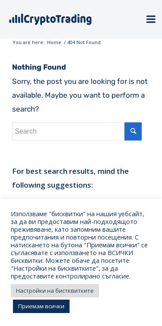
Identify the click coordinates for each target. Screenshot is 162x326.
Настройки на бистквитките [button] (55, 290)
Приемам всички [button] (41, 306)
